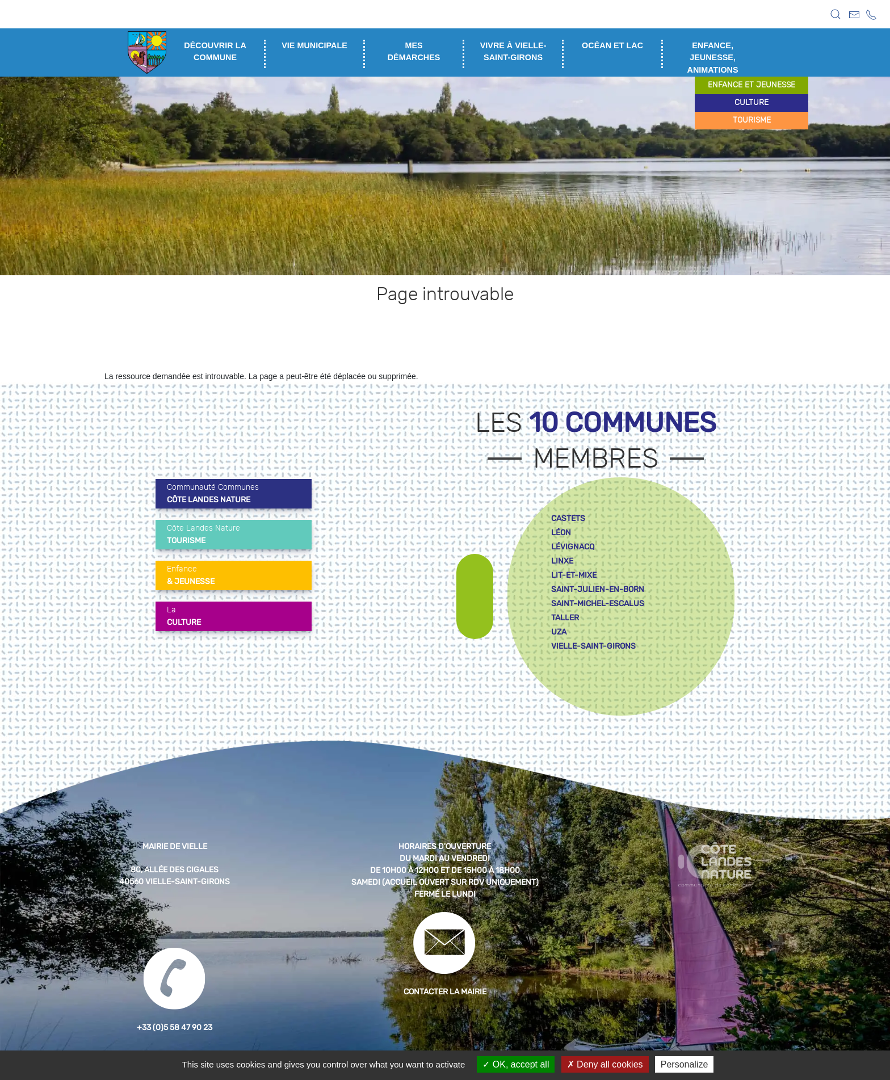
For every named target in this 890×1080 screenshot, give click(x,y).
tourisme (752, 120)
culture (751, 103)
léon (561, 532)
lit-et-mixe (574, 575)
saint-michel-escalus (597, 603)
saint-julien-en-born (597, 589)
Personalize (684, 1064)
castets (568, 518)
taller (565, 618)
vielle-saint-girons (593, 646)
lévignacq (572, 547)
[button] (835, 14)
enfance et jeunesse (751, 85)
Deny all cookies (605, 1064)
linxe (562, 561)
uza (558, 632)
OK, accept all (515, 1064)
